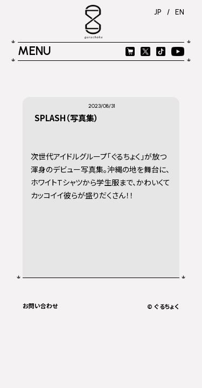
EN (179, 12)
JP (158, 12)
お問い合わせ (40, 305)
